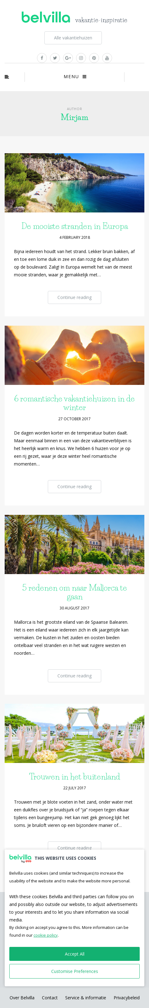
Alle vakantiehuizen (73, 38)
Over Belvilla (22, 998)
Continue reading (74, 297)
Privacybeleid (127, 998)
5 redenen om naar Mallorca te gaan (74, 592)
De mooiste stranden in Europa (74, 226)
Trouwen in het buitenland (74, 777)
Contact (50, 998)
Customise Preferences (74, 971)
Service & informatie (85, 998)
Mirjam (74, 117)
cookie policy (46, 935)
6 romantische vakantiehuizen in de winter (74, 403)
